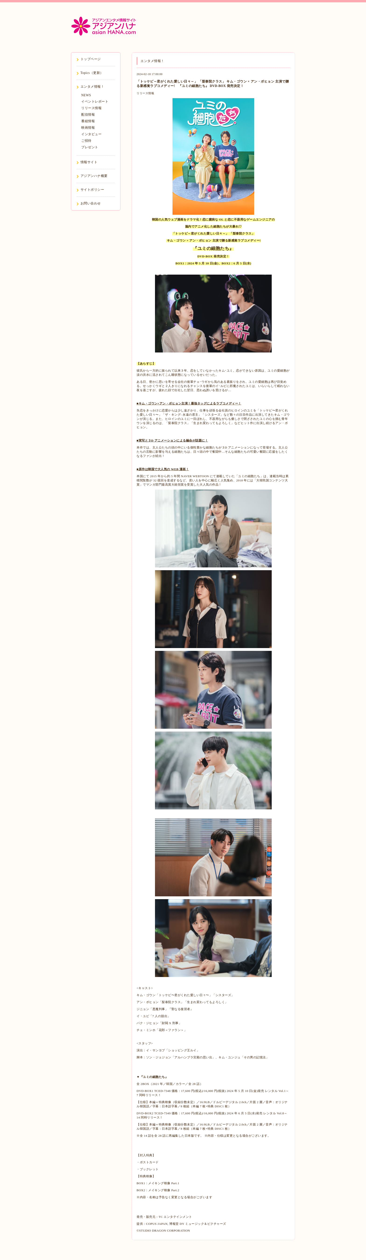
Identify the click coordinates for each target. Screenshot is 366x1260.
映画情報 (88, 127)
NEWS (86, 95)
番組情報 (88, 121)
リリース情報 (145, 93)
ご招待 (86, 140)
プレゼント (89, 147)
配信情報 (88, 114)
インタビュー (91, 134)
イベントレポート (94, 101)
